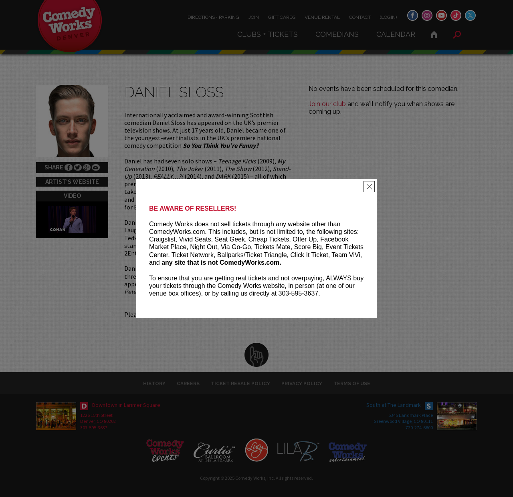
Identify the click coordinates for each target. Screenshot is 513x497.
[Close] (369, 186)
